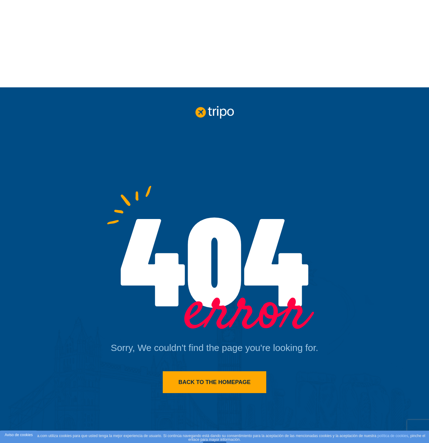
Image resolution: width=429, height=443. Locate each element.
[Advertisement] (214, 43)
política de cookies (393, 436)
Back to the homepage (214, 382)
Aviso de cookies (19, 435)
